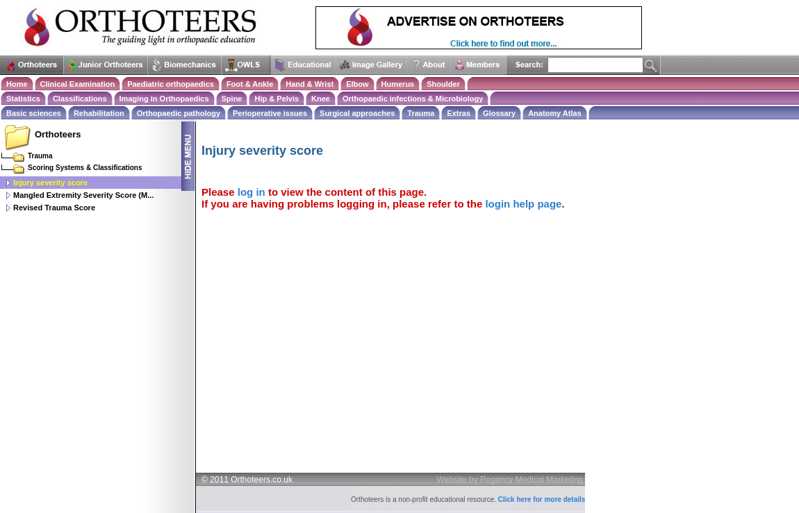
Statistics (23, 98)
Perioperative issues (270, 113)
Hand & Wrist (309, 84)
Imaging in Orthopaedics (164, 98)
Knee (320, 98)
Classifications (80, 98)
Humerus (398, 84)
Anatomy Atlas (555, 113)
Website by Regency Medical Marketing (510, 480)
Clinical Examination (77, 84)
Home (17, 84)
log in (251, 192)
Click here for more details (542, 499)
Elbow (357, 84)
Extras (458, 113)
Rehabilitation (99, 113)
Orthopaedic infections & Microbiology (413, 98)
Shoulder (443, 84)
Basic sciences (33, 113)
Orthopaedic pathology (178, 113)
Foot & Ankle (249, 84)
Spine (232, 98)
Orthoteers (58, 134)
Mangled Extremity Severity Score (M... (83, 195)
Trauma (420, 113)
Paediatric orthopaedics (170, 84)
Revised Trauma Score (54, 207)
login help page (523, 204)
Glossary (499, 113)
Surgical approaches (357, 113)
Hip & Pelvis (276, 98)
